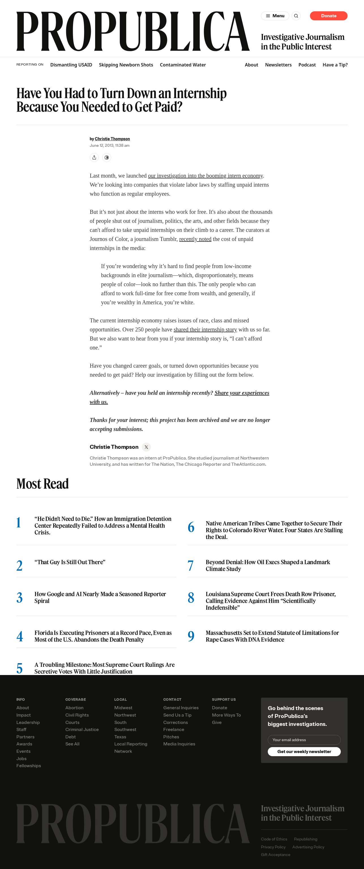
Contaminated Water (183, 65)
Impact (23, 715)
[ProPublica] (133, 31)
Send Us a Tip (177, 715)
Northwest (125, 715)
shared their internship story (205, 329)
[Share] (94, 157)
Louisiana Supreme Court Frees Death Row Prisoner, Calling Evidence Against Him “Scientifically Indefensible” (270, 601)
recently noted (195, 239)
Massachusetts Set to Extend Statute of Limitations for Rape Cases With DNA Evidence (272, 636)
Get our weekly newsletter (304, 751)
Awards (24, 744)
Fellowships (28, 766)
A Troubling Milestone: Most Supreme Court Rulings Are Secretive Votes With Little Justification (104, 668)
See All (72, 744)
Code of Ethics (274, 839)
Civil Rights (77, 715)
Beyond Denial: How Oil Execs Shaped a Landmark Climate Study (268, 565)
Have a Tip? (335, 65)
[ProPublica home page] (133, 824)
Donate (329, 16)
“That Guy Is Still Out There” (70, 562)
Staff (21, 729)
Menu (278, 16)
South (120, 722)
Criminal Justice (82, 729)
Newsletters (278, 65)
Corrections (175, 722)
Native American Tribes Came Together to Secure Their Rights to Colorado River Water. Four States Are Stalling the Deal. (274, 530)
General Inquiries (181, 708)
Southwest (125, 729)
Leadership (28, 722)
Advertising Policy (308, 847)
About (251, 65)
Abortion (74, 708)
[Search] (296, 15)
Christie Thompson (112, 139)
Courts (72, 722)
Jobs (21, 759)
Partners (25, 737)
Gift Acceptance (275, 854)
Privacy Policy (273, 847)
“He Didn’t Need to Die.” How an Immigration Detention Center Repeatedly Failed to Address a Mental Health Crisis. (103, 526)
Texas (120, 737)
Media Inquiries (179, 744)
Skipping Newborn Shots (126, 65)
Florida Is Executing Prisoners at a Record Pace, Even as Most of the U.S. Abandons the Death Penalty (103, 636)
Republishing (305, 839)
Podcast (307, 65)
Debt (70, 737)
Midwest (123, 708)
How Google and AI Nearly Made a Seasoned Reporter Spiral (100, 597)
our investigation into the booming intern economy (205, 175)
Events (23, 751)
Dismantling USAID (71, 65)
